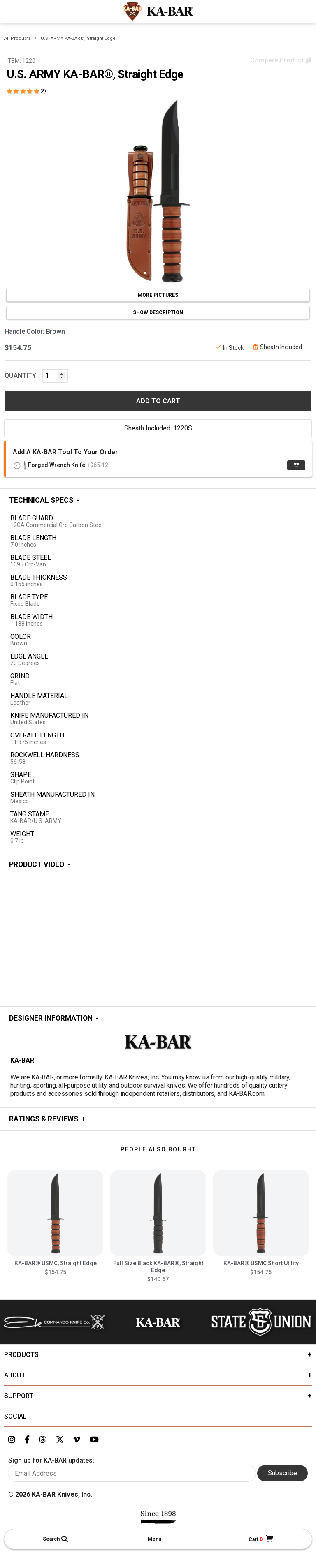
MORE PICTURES (158, 295)
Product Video (36, 864)
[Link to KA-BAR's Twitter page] (60, 1440)
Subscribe (282, 1473)
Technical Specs (41, 500)
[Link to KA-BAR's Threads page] (42, 1440)
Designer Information (51, 1018)
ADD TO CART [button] (158, 401)
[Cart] (261, 1539)
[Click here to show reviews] (26, 91)
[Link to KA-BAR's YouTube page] (94, 1440)
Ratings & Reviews (43, 1119)
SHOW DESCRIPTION (158, 312)
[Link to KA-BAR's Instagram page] (11, 1440)
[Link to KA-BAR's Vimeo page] (76, 1440)
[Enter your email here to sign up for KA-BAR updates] (132, 1473)
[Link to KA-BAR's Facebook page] (27, 1440)
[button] (55, 1539)
